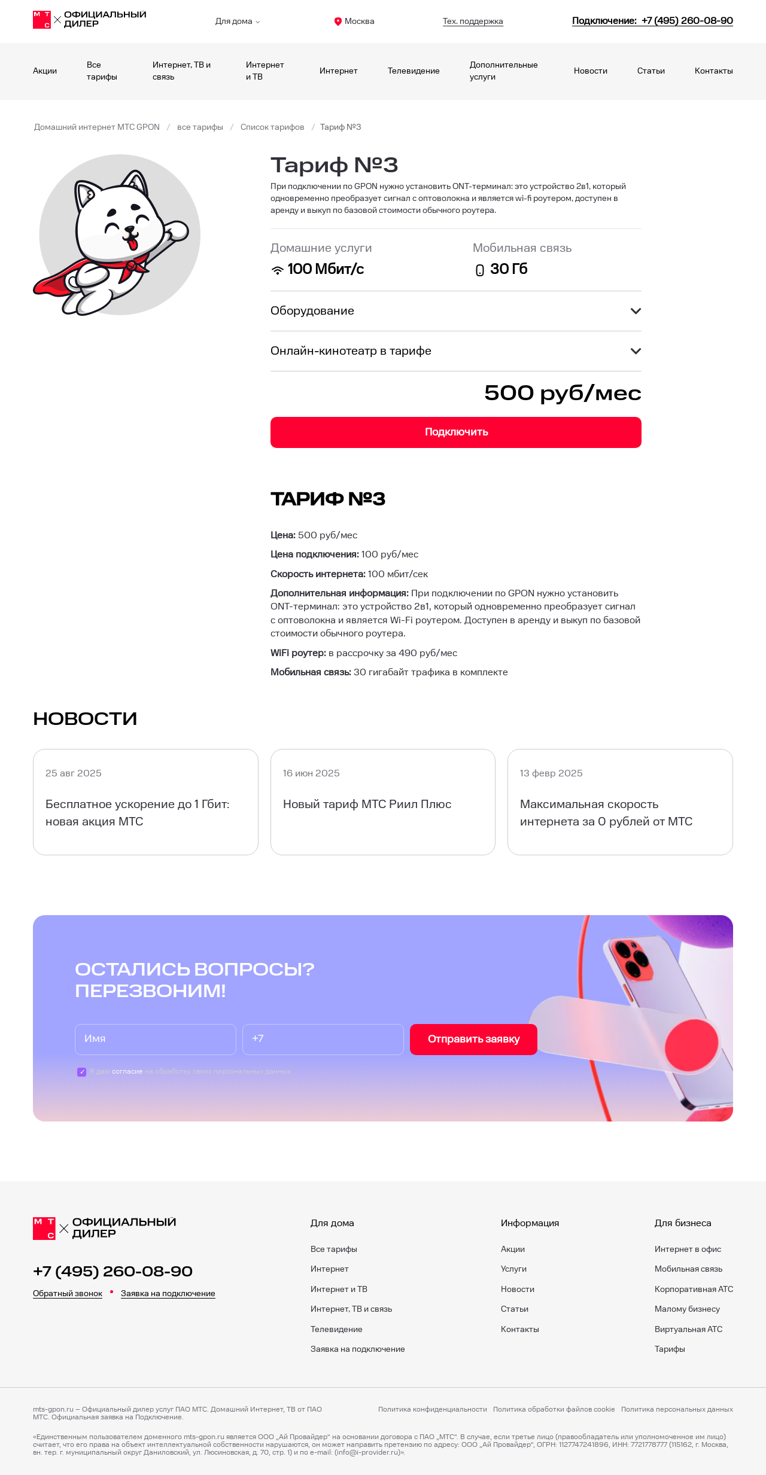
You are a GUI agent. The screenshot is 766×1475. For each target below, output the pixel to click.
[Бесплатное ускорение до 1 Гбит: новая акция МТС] (146, 802)
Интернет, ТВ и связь (351, 1309)
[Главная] (90, 21)
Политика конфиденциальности (432, 1410)
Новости (590, 71)
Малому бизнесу (687, 1309)
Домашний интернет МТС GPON (97, 127)
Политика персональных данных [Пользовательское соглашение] (677, 1410)
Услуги (514, 1269)
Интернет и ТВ (339, 1289)
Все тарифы (334, 1249)
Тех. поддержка (473, 21)
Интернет (339, 71)
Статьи (651, 71)
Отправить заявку (473, 1039)
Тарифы (670, 1349)
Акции (45, 71)
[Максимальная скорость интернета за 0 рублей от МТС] (620, 802)
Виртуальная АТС (688, 1329)
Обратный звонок (67, 1294)
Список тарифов (273, 127)
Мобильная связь (688, 1269)
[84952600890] (652, 21)
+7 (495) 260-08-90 (113, 1272)
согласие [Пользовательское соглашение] (127, 1071)
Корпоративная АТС (694, 1289)
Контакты (714, 71)
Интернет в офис (688, 1249)
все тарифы (200, 127)
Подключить (456, 432)
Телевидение (414, 71)
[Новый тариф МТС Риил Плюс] (383, 802)
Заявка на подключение (168, 1294)
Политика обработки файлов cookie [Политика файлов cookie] (554, 1410)
